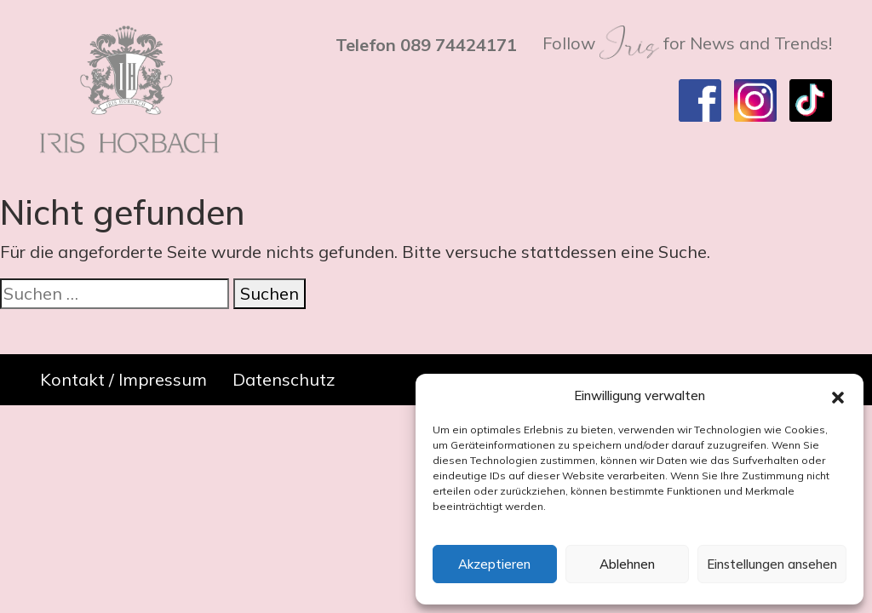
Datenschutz (284, 379)
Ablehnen (627, 564)
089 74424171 (458, 44)
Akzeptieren (494, 564)
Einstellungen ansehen (772, 564)
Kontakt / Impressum (123, 379)
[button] (837, 395)
